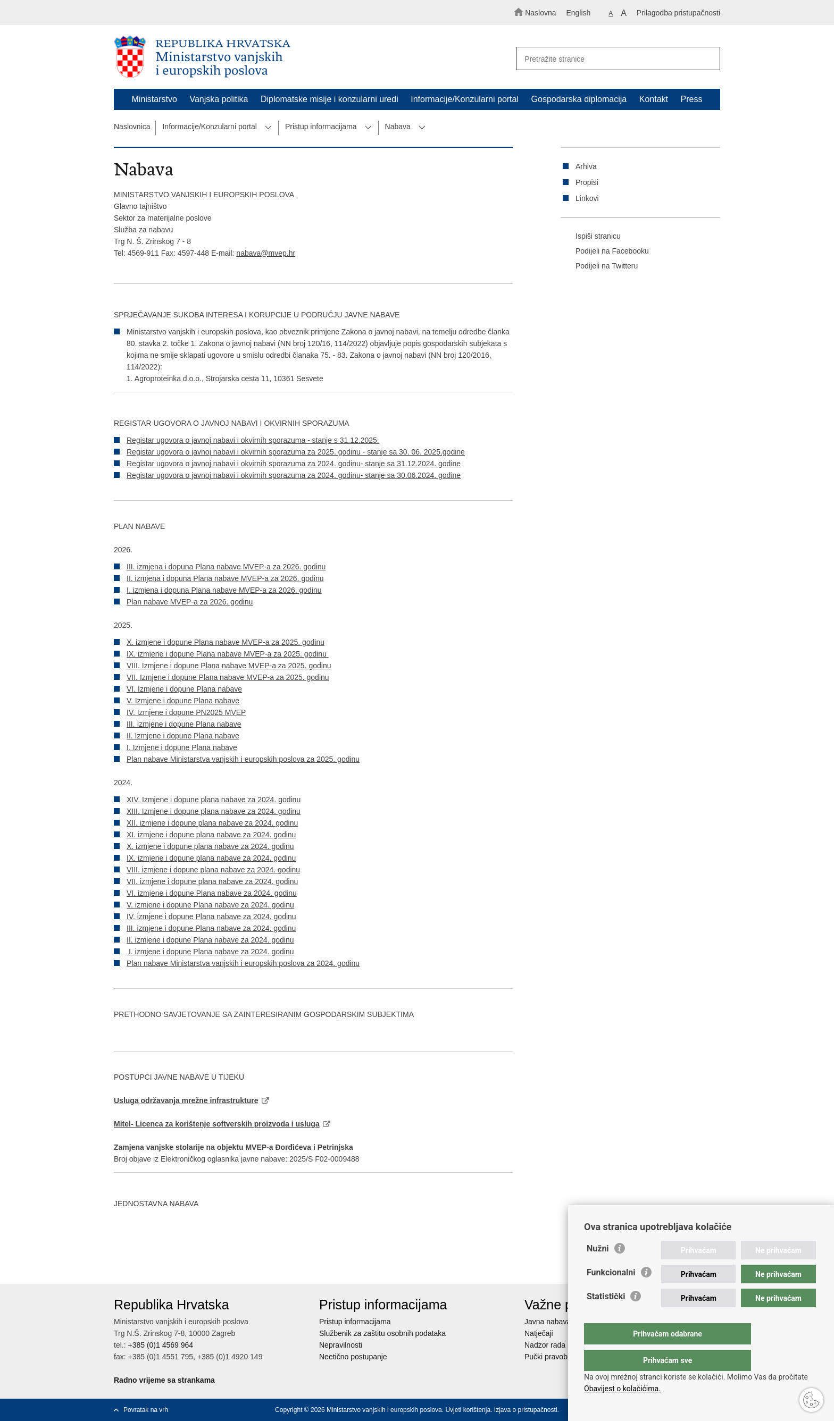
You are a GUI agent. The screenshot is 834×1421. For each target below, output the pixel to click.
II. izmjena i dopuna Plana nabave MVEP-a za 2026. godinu (225, 578)
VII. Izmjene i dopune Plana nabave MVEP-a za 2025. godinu (228, 677)
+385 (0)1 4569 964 (160, 1345)
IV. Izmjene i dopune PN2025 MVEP (186, 712)
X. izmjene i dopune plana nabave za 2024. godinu (210, 846)
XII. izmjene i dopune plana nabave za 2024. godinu (212, 823)
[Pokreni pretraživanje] (707, 59)
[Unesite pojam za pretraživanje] (613, 59)
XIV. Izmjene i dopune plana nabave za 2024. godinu (214, 799)
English (578, 13)
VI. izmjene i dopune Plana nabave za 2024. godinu (212, 893)
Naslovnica (132, 126)
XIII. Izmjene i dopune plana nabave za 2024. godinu (214, 811)
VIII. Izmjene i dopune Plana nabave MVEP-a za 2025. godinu (229, 665)
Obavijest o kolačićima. (622, 1388)
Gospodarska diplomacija (579, 99)
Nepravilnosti (340, 1345)
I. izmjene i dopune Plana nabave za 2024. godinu (210, 951)
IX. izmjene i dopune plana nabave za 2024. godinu (211, 858)
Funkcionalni (611, 1294)
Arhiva (586, 166)
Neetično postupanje (353, 1356)
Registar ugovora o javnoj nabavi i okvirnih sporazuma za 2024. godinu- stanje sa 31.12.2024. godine (294, 463)
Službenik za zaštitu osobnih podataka (382, 1333)
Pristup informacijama (321, 126)
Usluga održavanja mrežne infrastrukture (186, 1100)
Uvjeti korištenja (467, 1410)
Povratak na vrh (145, 1410)
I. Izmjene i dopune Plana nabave (182, 747)
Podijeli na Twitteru (599, 266)
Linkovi (587, 198)
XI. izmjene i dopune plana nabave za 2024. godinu (211, 834)
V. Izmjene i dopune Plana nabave (183, 700)
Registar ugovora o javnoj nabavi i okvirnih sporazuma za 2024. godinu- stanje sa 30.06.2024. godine (294, 475)
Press (692, 99)
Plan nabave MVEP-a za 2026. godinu (190, 602)
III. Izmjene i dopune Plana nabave (184, 724)
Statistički (606, 1318)
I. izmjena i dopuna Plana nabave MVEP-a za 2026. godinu (224, 590)
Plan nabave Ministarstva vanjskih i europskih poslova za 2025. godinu (243, 759)
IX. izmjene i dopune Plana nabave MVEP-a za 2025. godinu (228, 654)
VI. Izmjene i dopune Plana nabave (184, 689)
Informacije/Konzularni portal (465, 99)
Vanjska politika (218, 99)
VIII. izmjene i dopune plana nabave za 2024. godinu (213, 869)
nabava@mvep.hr (265, 253)
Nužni (598, 1270)
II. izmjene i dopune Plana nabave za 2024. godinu (210, 940)
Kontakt (653, 99)
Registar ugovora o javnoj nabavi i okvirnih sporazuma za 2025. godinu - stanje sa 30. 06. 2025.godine (296, 452)
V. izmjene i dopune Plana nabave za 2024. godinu (210, 905)
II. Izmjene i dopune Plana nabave (183, 735)
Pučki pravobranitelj (556, 1356)
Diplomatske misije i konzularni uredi (329, 99)
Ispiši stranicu (591, 236)
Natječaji (538, 1333)
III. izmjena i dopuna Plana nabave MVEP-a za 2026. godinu (226, 566)
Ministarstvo (154, 99)
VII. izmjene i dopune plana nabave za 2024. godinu (212, 881)
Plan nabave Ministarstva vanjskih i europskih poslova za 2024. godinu (243, 963)
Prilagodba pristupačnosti (678, 13)
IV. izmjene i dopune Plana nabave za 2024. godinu (211, 916)
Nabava (398, 126)
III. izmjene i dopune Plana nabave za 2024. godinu (211, 928)
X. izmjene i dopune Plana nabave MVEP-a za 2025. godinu (225, 642)
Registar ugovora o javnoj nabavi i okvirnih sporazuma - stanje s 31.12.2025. (253, 440)
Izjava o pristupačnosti (525, 1410)
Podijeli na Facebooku (605, 251)
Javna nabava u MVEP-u (565, 1321)
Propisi (587, 182)
